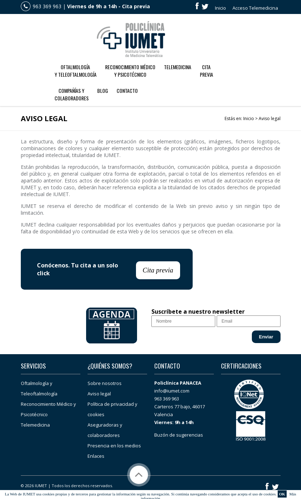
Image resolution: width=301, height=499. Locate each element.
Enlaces (96, 456)
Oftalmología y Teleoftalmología (76, 70)
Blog (102, 90)
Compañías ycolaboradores (72, 94)
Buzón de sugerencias (178, 435)
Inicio (220, 8)
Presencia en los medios (114, 445)
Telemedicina (177, 67)
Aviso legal (99, 393)
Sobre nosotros (105, 383)
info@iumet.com (171, 391)
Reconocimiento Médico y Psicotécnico (130, 70)
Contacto (127, 90)
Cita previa (136, 6)
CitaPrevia (206, 70)
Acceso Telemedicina (255, 8)
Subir (139, 474)
